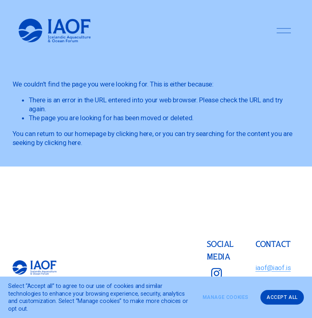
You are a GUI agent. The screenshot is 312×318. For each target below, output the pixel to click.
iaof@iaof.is (273, 268)
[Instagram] (216, 273)
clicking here (134, 134)
